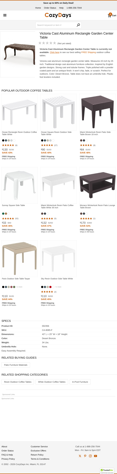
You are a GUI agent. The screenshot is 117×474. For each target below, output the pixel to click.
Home (38, 8)
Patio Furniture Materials (15, 365)
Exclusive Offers (38, 450)
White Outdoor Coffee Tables (51, 382)
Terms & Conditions (40, 459)
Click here (54, 52)
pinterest (85, 456)
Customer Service (39, 446)
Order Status (50, 8)
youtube (95, 456)
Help (61, 8)
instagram (90, 456)
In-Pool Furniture (80, 382)
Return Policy (37, 455)
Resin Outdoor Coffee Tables (17, 382)
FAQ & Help (7, 455)
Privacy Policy (8, 459)
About (4, 446)
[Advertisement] (58, 419)
